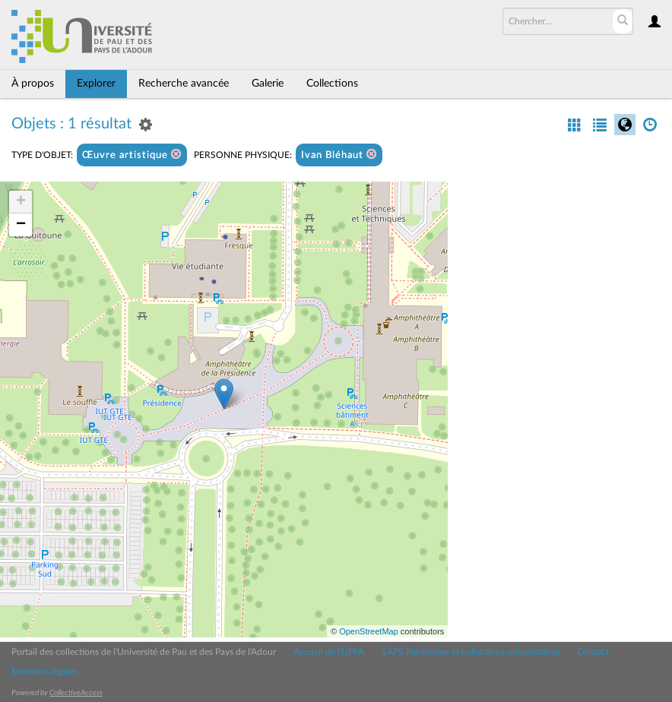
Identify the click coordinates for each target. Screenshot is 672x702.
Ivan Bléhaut (339, 154)
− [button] (21, 224)
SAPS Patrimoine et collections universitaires (470, 651)
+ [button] (21, 202)
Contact (593, 651)
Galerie (268, 83)
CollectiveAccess (76, 693)
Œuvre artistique (132, 154)
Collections (332, 83)
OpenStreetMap (368, 631)
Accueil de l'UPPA (328, 651)
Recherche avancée (183, 83)
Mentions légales (44, 671)
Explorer (96, 83)
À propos (32, 83)
